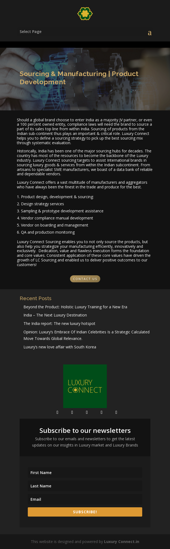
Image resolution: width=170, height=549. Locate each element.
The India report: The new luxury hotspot (59, 323)
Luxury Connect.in (121, 541)
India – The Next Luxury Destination (55, 315)
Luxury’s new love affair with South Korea (59, 346)
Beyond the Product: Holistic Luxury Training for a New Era (75, 306)
